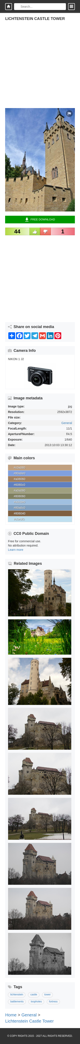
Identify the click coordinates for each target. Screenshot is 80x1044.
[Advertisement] (40, 68)
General (66, 423)
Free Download (40, 219)
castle (33, 994)
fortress (53, 1001)
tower (47, 994)
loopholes (36, 1001)
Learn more (15, 549)
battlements (16, 1001)
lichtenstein (16, 994)
